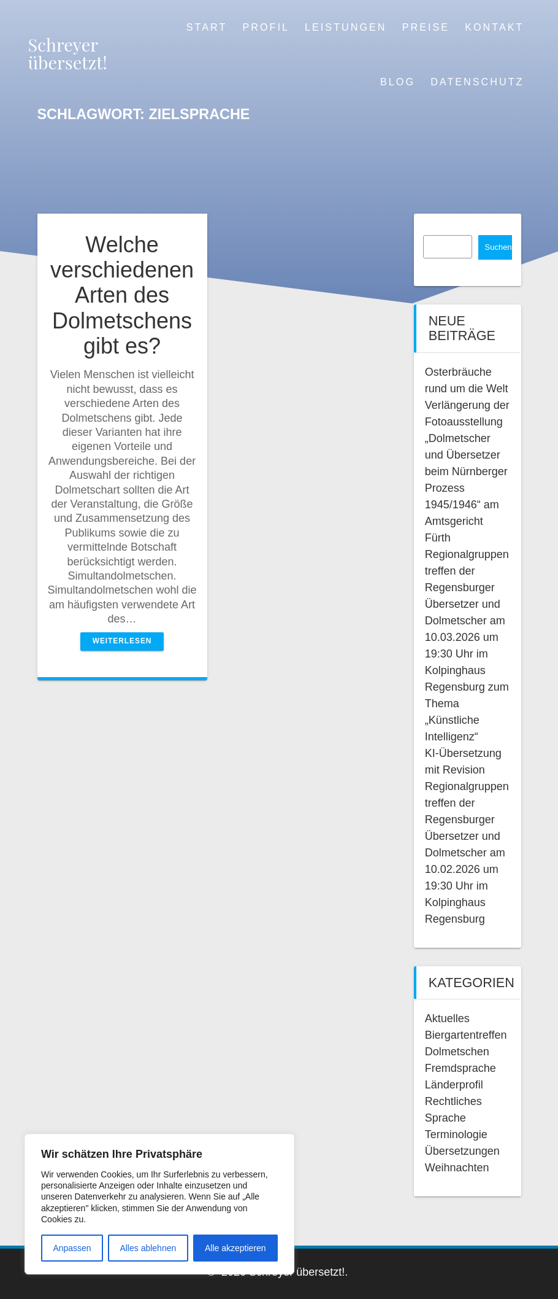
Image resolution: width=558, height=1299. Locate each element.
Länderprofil (454, 1085)
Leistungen (345, 27)
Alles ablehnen (148, 1248)
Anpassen (72, 1248)
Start (206, 27)
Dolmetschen (457, 1051)
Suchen (498, 247)
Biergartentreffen (466, 1035)
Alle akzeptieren (235, 1248)
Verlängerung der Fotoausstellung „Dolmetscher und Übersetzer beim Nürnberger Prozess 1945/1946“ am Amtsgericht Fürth (467, 471)
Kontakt (494, 27)
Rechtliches (453, 1101)
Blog (397, 81)
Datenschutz (477, 81)
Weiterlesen (122, 641)
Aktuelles (447, 1018)
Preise (425, 27)
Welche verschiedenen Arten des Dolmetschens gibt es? (122, 295)
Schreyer (67, 53)
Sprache (445, 1118)
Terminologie (456, 1134)
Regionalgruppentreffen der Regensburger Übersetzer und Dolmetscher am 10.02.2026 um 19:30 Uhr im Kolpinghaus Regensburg (467, 852)
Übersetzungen (462, 1151)
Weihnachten (457, 1167)
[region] (159, 1204)
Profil (265, 27)
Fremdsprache (460, 1068)
